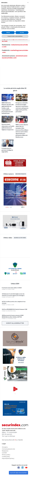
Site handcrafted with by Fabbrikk (12, 440)
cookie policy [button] (4, 13)
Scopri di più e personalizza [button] (15, 36)
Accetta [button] (22, 32)
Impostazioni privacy (8, 458)
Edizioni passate (21, 174)
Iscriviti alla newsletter (15, 323)
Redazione (5, 451)
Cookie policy (6, 456)
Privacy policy (6, 454)
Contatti (4, 453)
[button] (28, 2)
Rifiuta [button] (8, 32)
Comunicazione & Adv (8, 449)
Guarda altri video (20, 237)
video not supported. (15, 75)
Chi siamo (5, 447)
